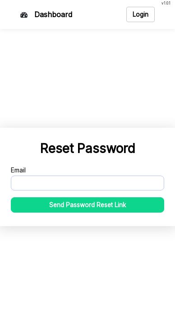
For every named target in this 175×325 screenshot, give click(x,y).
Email (18, 170)
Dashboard (53, 14)
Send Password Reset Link (87, 205)
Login (140, 14)
